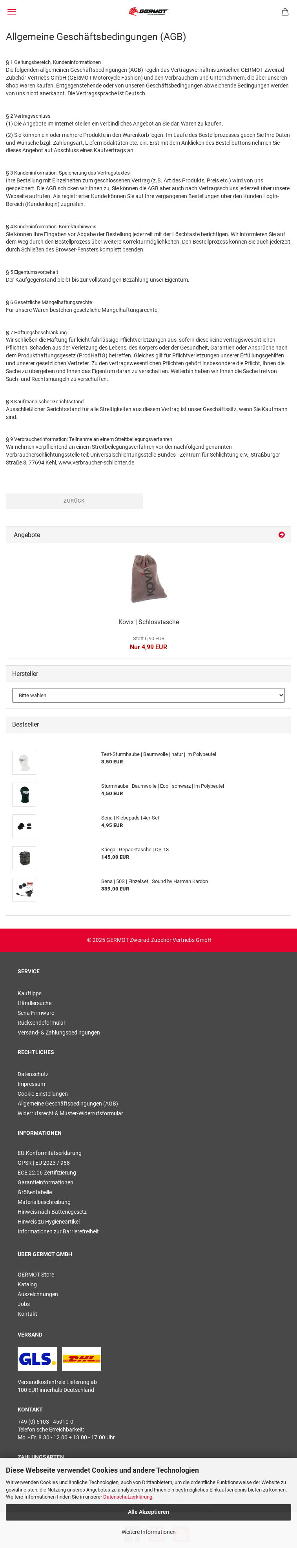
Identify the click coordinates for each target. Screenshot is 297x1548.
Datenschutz (33, 1074)
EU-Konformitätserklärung (50, 1153)
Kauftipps (30, 993)
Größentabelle (35, 1192)
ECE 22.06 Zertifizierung (47, 1172)
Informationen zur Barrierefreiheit (58, 1231)
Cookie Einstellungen (43, 1094)
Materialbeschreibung (44, 1202)
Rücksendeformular (42, 1023)
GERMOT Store (36, 1274)
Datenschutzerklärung (127, 1497)
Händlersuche (34, 1003)
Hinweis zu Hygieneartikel (49, 1221)
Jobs (24, 1304)
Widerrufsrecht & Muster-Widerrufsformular (70, 1113)
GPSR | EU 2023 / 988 (44, 1163)
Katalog (27, 1284)
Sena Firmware (36, 1013)
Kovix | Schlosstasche (148, 622)
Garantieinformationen (45, 1182)
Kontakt (27, 1314)
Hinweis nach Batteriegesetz (52, 1212)
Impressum (31, 1084)
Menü (11, 11)
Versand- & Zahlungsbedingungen (59, 1032)
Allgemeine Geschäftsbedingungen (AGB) (68, 1103)
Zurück (74, 501)
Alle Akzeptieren (148, 1512)
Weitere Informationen (149, 1532)
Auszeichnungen (38, 1294)
